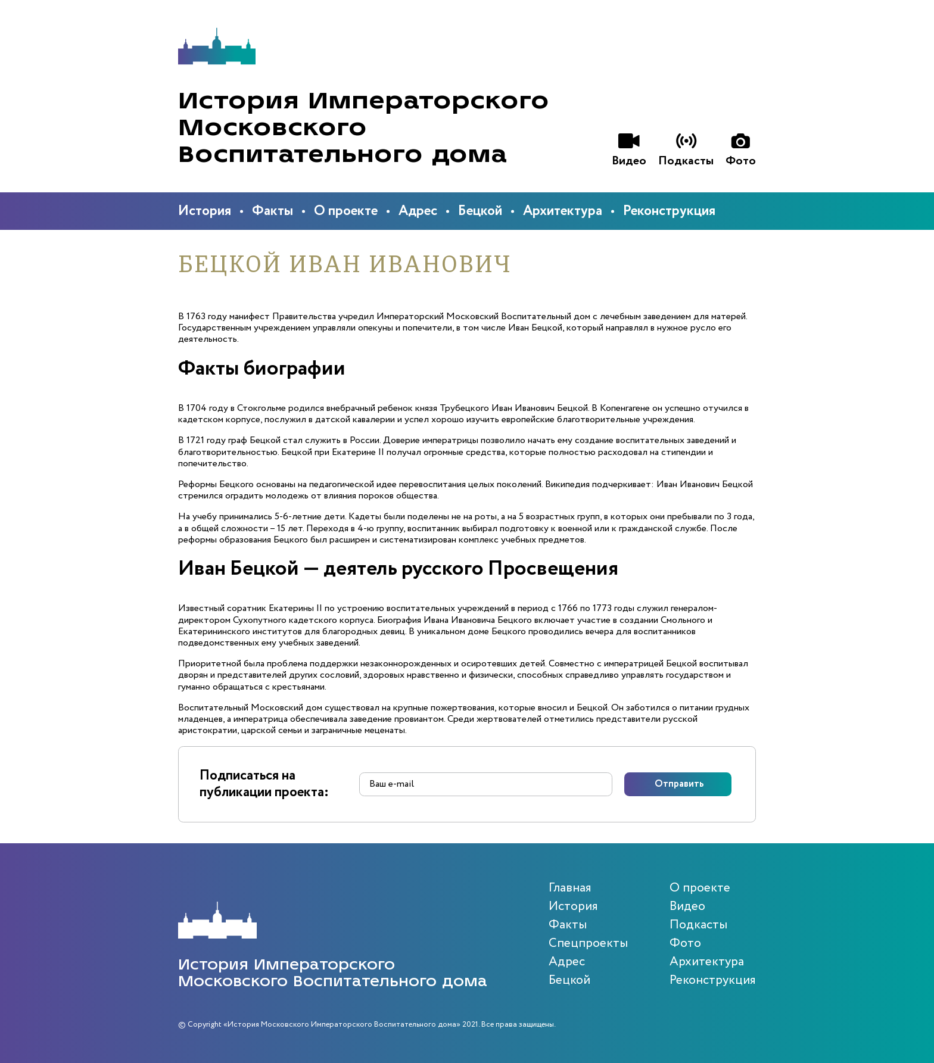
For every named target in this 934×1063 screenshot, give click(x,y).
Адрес (417, 211)
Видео (687, 906)
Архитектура (562, 211)
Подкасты (698, 925)
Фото (685, 943)
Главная (570, 888)
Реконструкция (669, 211)
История (204, 211)
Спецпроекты (588, 943)
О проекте (346, 211)
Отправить (679, 784)
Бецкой (480, 211)
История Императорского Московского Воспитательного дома (363, 128)
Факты (272, 211)
